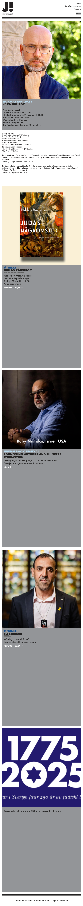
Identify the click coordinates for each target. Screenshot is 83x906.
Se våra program (73, 6)
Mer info (8, 288)
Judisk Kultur (7, 8)
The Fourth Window (10, 151)
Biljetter (18, 288)
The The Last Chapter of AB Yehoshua (17, 149)
